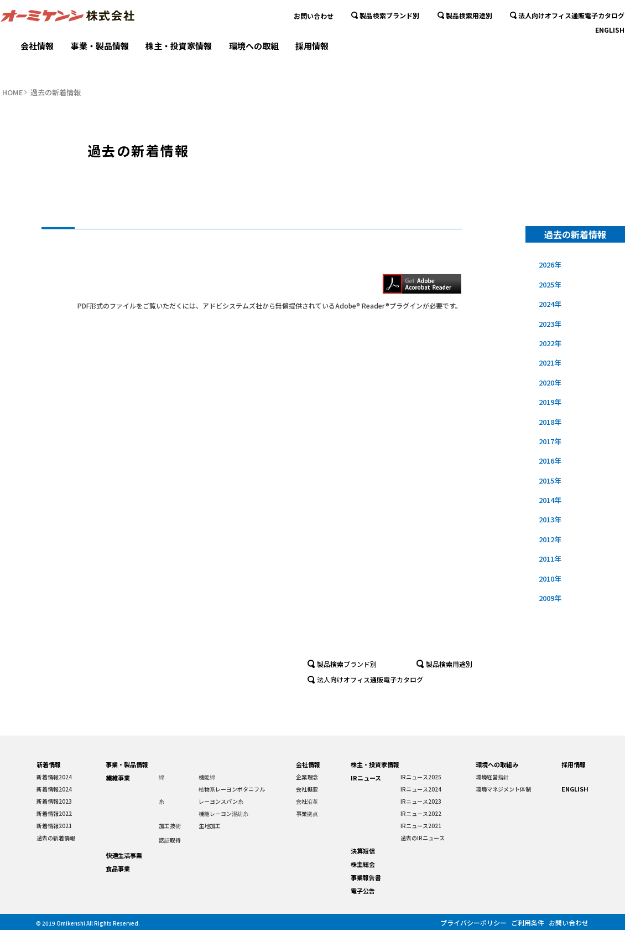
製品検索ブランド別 (385, 38)
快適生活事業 (124, 855)
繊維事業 (118, 777)
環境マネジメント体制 (503, 789)
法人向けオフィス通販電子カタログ (567, 38)
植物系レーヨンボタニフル (232, 789)
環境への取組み (497, 764)
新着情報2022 (54, 813)
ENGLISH (609, 53)
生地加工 (210, 825)
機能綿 (207, 777)
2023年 (550, 323)
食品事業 (118, 868)
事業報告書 (366, 877)
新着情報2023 (54, 801)
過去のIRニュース (422, 838)
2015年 (550, 480)
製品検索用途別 (465, 38)
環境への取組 (254, 65)
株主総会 (363, 864)
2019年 (550, 402)
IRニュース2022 (420, 813)
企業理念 (307, 777)
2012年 (550, 539)
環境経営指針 (492, 777)
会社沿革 (307, 801)
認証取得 (170, 840)
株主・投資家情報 (178, 65)
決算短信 (363, 850)
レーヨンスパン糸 (221, 801)
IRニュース (366, 777)
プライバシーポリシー (468, 922)
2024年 (550, 304)
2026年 (550, 264)
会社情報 (37, 65)
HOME (12, 92)
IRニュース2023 (420, 801)
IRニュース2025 (420, 777)
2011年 (550, 558)
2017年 (550, 441)
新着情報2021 (54, 825)
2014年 (550, 500)
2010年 (550, 578)
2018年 (550, 422)
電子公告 (363, 890)
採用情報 (312, 65)
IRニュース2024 (420, 789)
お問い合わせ (314, 38)
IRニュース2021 (420, 825)
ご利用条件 (525, 922)
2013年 (550, 519)
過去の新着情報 (56, 838)
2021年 (550, 362)
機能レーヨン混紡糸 (223, 813)
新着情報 (49, 764)
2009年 (550, 598)
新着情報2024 (54, 777)
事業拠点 (307, 813)
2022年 (550, 343)
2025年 (550, 284)
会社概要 (307, 789)
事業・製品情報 (100, 65)
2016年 (550, 460)
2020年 (550, 382)
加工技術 (170, 825)
